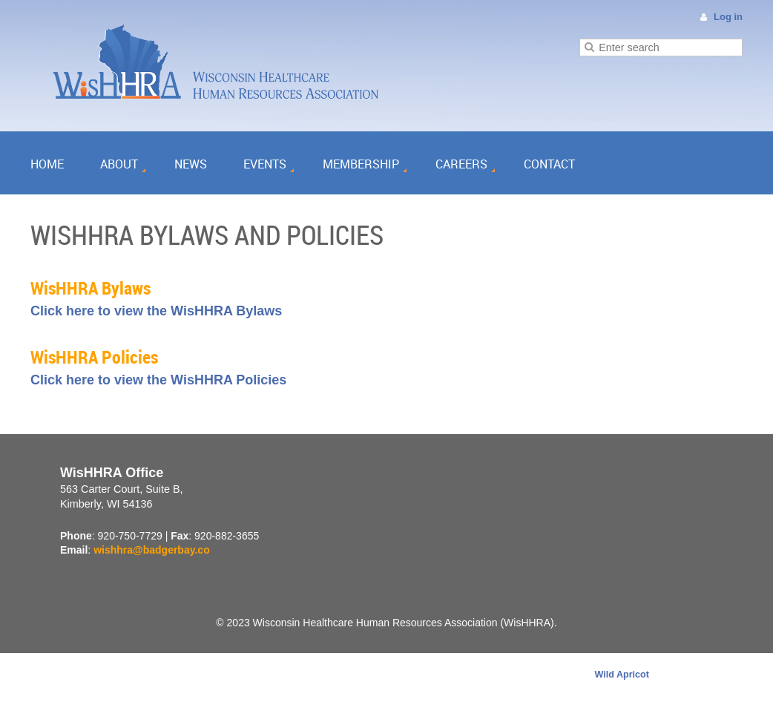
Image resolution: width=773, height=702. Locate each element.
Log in (728, 16)
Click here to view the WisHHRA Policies (158, 380)
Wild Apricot (621, 674)
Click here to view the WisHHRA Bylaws (156, 311)
